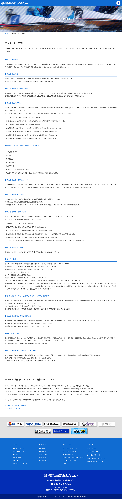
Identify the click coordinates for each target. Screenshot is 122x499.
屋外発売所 (42, 461)
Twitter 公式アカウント (95, 461)
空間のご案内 (43, 454)
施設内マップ (43, 451)
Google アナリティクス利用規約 (15, 405)
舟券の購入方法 (68, 454)
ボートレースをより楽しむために (73, 457)
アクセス (90, 444)
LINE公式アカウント (93, 455)
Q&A (64, 464)
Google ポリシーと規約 (12, 408)
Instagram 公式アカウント (96, 458)
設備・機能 (42, 457)
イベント (15, 461)
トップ (15, 444)
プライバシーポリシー (94, 452)
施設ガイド (42, 444)
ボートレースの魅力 (69, 451)
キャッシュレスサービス (20, 464)
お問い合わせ (91, 448)
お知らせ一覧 (17, 457)
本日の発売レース (18, 451)
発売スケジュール (18, 448)
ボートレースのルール (70, 448)
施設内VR (42, 448)
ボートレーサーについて (71, 461)
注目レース (16, 454)
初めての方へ (67, 444)
